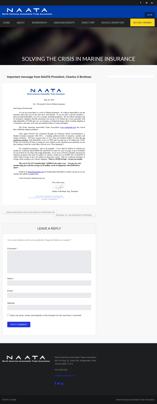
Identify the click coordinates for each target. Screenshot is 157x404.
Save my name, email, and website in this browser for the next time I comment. (46, 315)
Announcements (64, 22)
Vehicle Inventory (112, 22)
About (21, 22)
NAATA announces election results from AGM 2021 (29, 212)
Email (10, 291)
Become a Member (142, 22)
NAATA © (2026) (9, 400)
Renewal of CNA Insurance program (75, 215)
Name (10, 278)
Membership (39, 22)
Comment (12, 248)
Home (6, 22)
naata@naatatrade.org (65, 375)
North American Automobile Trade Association (135, 400)
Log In (149, 15)
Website (11, 303)
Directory (88, 22)
